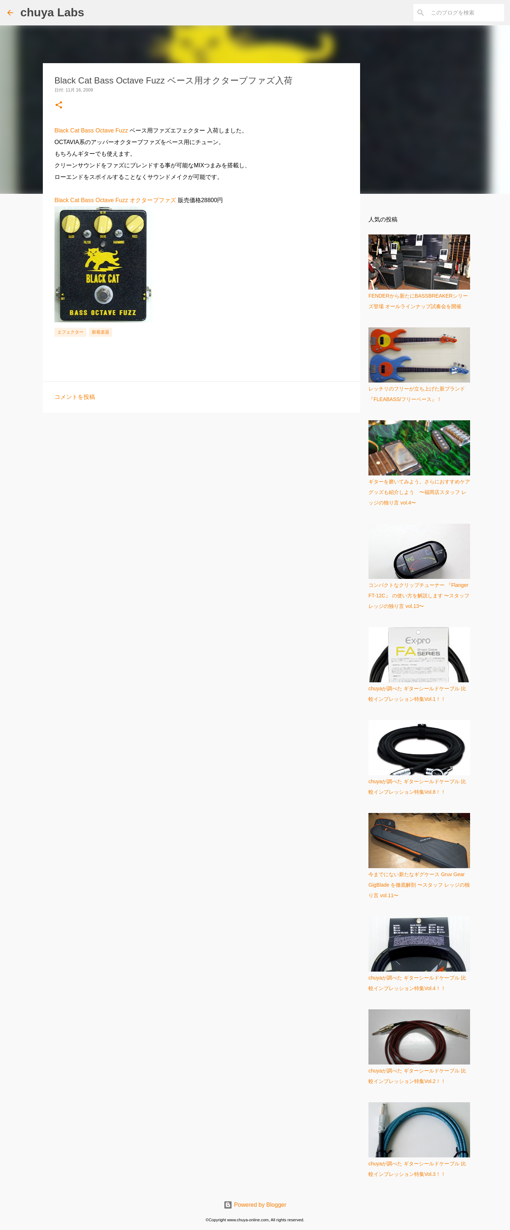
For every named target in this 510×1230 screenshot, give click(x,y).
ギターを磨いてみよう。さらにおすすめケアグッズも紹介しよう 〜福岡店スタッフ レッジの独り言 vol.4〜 (419, 492)
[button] (58, 105)
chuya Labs (52, 12)
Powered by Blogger (255, 1205)
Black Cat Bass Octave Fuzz (91, 130)
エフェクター (70, 332)
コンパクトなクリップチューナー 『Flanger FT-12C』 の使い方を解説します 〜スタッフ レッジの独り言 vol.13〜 (418, 595)
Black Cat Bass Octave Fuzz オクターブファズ (115, 200)
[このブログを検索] (466, 12)
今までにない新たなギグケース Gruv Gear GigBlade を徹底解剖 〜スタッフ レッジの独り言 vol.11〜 (419, 884)
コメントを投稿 (74, 397)
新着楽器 (100, 332)
